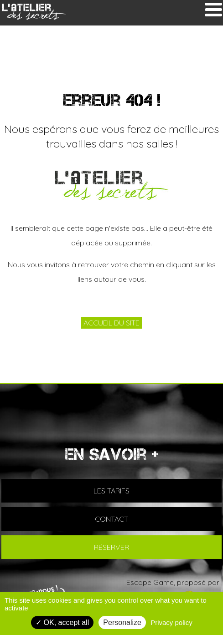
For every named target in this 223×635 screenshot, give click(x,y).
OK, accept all (62, 622)
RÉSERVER (111, 547)
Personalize (122, 622)
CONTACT (111, 518)
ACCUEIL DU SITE (111, 322)
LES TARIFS (111, 490)
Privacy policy (171, 622)
